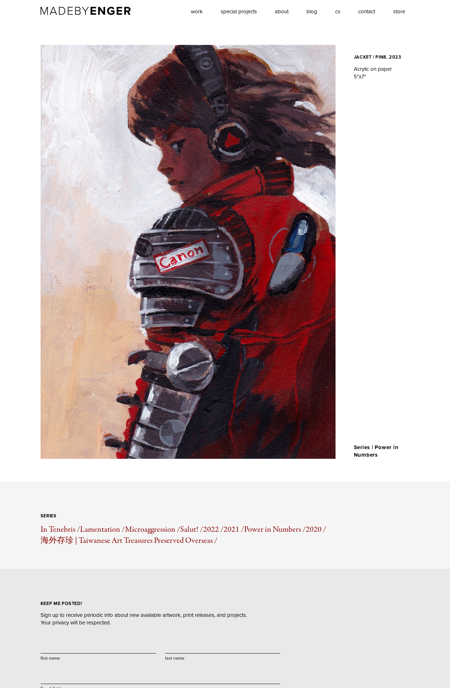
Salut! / (191, 529)
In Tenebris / (60, 529)
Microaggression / (152, 529)
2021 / (234, 529)
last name (174, 658)
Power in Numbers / (275, 529)
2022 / (213, 529)
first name (50, 658)
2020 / (316, 529)
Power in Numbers (376, 451)
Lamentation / (102, 529)
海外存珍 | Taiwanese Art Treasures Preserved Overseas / (129, 540)
